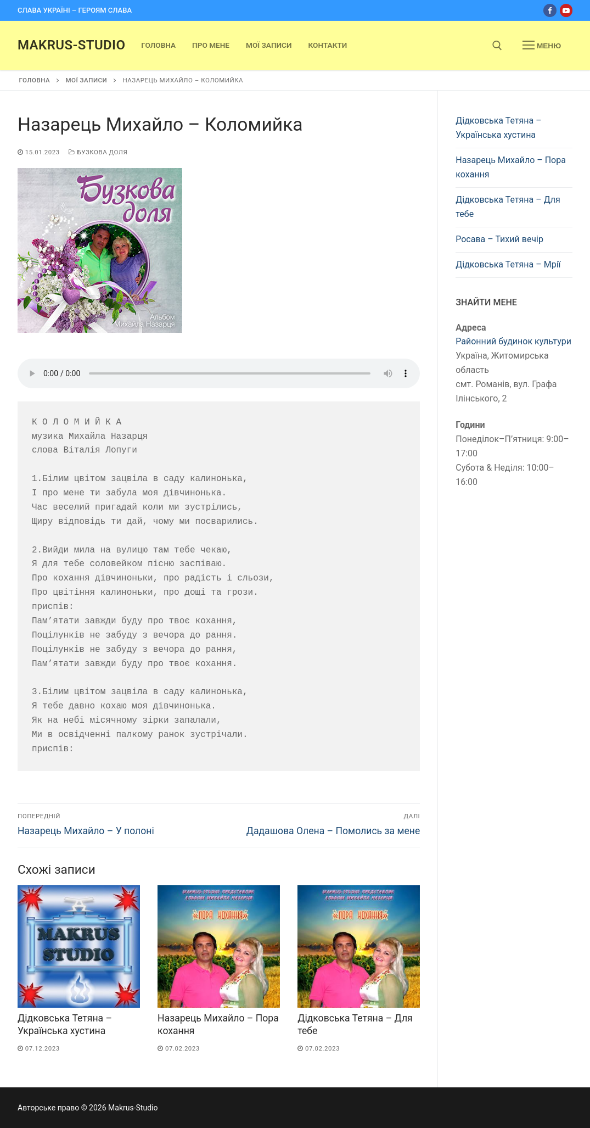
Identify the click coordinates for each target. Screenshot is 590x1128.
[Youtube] (566, 10)
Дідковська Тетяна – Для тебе (508, 206)
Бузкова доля (98, 152)
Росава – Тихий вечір (499, 239)
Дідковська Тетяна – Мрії (508, 264)
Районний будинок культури (513, 341)
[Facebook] (549, 10)
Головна (34, 80)
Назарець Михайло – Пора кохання (511, 167)
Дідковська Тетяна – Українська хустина (498, 127)
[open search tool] (497, 46)
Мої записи (86, 80)
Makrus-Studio (71, 45)
